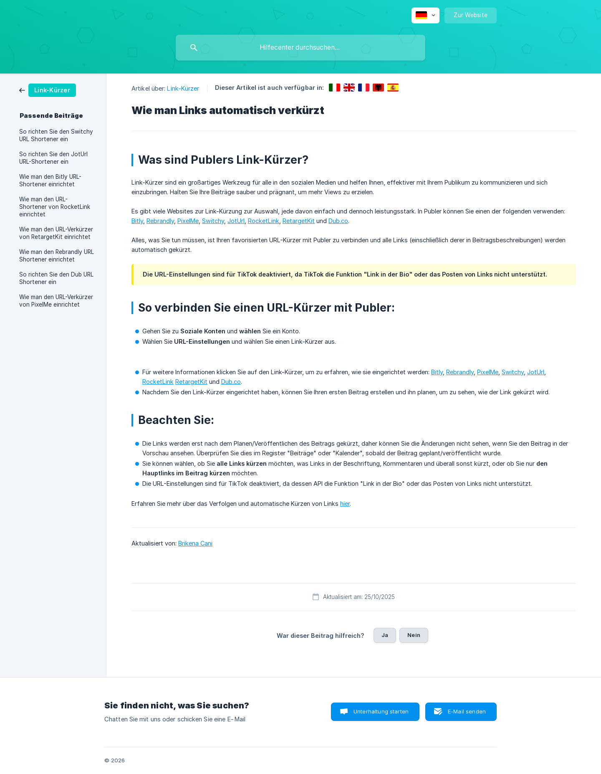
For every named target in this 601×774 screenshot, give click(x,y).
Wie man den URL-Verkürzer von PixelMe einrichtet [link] (56, 301)
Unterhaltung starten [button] (381, 711)
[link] (47, 90)
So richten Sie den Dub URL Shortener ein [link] (56, 278)
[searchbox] (300, 48)
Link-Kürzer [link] (183, 88)
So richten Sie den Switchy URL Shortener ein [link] (56, 135)
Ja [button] (384, 635)
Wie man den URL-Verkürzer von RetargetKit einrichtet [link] (56, 233)
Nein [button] (413, 635)
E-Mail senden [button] (467, 711)
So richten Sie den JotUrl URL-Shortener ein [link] (53, 158)
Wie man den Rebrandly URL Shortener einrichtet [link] (56, 256)
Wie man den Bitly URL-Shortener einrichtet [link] (50, 180)
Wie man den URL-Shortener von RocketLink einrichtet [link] (54, 207)
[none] (425, 15)
